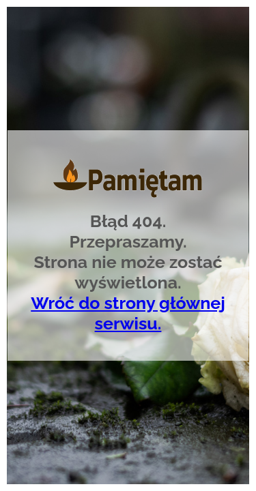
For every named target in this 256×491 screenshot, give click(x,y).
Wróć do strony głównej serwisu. (128, 313)
